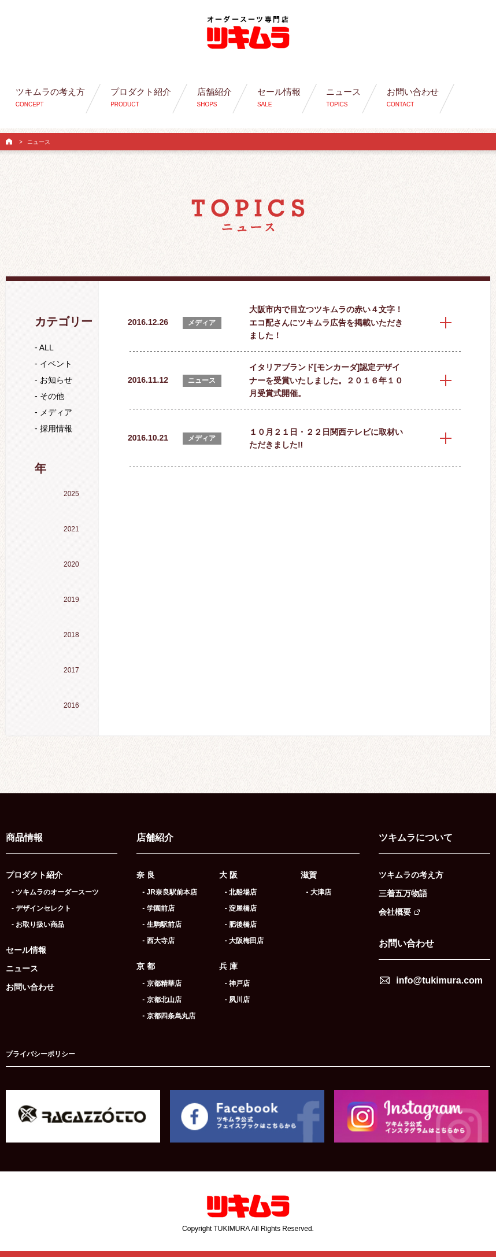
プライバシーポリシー (40, 1054)
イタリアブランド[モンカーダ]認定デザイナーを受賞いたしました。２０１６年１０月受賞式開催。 (326, 380)
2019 (71, 600)
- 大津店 (318, 892)
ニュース (22, 968)
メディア (56, 412)
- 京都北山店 (161, 1000)
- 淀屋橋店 (241, 908)
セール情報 (26, 950)
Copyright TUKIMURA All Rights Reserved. (248, 1229)
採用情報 (56, 428)
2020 (71, 564)
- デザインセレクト (41, 908)
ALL (46, 347)
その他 (52, 396)
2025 (71, 494)
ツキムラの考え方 (411, 874)
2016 (71, 705)
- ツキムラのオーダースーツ (55, 892)
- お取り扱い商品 (38, 924)
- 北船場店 (241, 892)
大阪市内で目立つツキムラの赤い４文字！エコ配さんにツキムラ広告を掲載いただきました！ (326, 322)
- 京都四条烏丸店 (168, 1016)
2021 (71, 529)
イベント (56, 363)
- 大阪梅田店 (244, 941)
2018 (71, 635)
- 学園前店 (158, 908)
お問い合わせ (30, 987)
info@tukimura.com (439, 980)
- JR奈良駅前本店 (169, 892)
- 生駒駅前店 (161, 924)
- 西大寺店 (158, 941)
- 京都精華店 (161, 983)
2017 (71, 670)
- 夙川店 (237, 1000)
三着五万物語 (403, 893)
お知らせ (56, 380)
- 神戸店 (237, 983)
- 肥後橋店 (241, 924)
